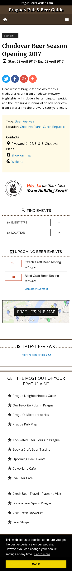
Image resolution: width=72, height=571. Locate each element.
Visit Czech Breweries (25, 513)
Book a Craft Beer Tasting (28, 449)
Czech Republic (54, 127)
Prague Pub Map (22, 424)
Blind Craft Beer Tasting (42, 276)
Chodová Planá (30, 127)
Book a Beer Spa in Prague (29, 503)
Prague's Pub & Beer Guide (36, 9)
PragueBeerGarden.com (36, 3)
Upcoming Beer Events (26, 459)
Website (17, 162)
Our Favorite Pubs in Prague (30, 405)
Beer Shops (18, 522)
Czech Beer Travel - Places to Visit (34, 494)
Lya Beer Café (20, 478)
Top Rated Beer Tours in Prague (33, 440)
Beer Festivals (25, 121)
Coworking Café (21, 468)
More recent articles (36, 355)
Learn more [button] (42, 554)
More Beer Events (36, 288)
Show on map (21, 155)
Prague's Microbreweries (28, 415)
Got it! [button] (36, 564)
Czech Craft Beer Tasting (43, 262)
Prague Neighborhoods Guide (31, 396)
